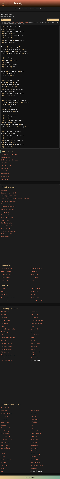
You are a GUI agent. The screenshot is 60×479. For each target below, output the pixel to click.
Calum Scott (5, 422)
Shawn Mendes (35, 462)
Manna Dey (5, 340)
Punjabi (32, 8)
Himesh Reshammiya (8, 329)
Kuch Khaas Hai (6, 228)
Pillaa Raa (4, 190)
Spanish (42, 8)
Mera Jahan (5, 236)
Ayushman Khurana (37, 320)
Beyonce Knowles (7, 413)
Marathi (37, 8)
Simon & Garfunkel (37, 465)
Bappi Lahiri (5, 323)
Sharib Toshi (34, 358)
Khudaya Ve (4, 168)
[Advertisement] (30, 250)
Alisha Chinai (35, 315)
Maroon (3, 451)
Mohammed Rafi (6, 343)
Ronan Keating (6, 459)
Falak (3, 326)
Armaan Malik (5, 320)
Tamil (16, 8)
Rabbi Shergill (35, 352)
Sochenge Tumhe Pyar (8, 196)
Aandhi (33, 294)
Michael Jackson (36, 451)
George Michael (36, 433)
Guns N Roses (5, 436)
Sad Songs (34, 277)
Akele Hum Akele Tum (8, 298)
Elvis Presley (5, 431)
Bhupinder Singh (36, 323)
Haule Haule (4, 179)
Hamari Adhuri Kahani (38, 301)
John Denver (5, 442)
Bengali (26, 8)
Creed (32, 425)
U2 (2, 471)
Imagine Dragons (6, 439)
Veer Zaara (34, 291)
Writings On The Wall (8, 206)
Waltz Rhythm (5, 277)
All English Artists (36, 471)
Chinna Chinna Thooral (8, 231)
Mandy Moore (35, 448)
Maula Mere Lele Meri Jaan (9, 160)
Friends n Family (6, 268)
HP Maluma (5, 212)
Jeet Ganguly (5, 332)
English (21, 8)
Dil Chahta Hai (35, 288)
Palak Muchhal (6, 349)
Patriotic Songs (6, 271)
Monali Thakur (35, 343)
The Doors (34, 468)
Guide (3, 288)
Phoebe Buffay (35, 454)
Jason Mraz (34, 439)
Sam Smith (34, 459)
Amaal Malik (35, 317)
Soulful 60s (34, 274)
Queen (3, 456)
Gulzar (33, 326)
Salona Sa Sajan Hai (7, 209)
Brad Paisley (34, 419)
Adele (32, 408)
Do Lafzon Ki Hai (6, 234)
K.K (2, 335)
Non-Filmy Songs (36, 268)
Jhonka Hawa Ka (6, 223)
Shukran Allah (4, 176)
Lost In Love (5, 220)
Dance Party (35, 271)
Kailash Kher (35, 335)
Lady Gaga (4, 445)
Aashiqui (4, 294)
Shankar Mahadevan (7, 358)
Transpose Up (6, 20)
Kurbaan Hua (4, 173)
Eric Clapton (5, 433)
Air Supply (4, 410)
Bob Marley (5, 416)
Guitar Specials (6, 274)
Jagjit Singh (34, 329)
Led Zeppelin (35, 445)
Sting (3, 468)
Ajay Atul (4, 315)
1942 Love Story (36, 298)
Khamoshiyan (5, 301)
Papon (33, 349)
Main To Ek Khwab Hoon (9, 201)
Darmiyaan (4, 163)
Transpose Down (53, 20)
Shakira (3, 462)
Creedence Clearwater (8, 428)
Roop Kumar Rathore (8, 355)
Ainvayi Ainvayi (5, 157)
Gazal (32, 281)
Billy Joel (33, 413)
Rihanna (33, 456)
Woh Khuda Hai (5, 165)
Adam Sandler (5, 408)
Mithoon (33, 340)
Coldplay (4, 425)
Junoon (33, 332)
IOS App (15, 22)
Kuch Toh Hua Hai (7, 217)
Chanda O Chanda (7, 215)
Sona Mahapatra (6, 361)
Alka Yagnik (5, 317)
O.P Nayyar (34, 346)
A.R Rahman (5, 312)
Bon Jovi (33, 416)
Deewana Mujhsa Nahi (8, 193)
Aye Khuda (4, 171)
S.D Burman (34, 355)
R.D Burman (5, 352)
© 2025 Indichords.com (30, 477)
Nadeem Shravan (6, 346)
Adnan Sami (34, 312)
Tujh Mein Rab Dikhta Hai (8, 154)
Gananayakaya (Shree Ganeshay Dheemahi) (15, 198)
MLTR (3, 454)
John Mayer (34, 442)
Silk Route (4, 465)
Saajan (3, 291)
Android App (24, 22)
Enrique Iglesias (36, 431)
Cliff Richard (34, 422)
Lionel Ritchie (5, 448)
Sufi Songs (4, 281)
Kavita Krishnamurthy (8, 338)
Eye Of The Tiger (6, 226)
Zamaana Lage (6, 204)
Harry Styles (34, 436)
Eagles (33, 428)
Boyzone (4, 419)
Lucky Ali (33, 338)
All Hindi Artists (35, 361)
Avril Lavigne (35, 410)
